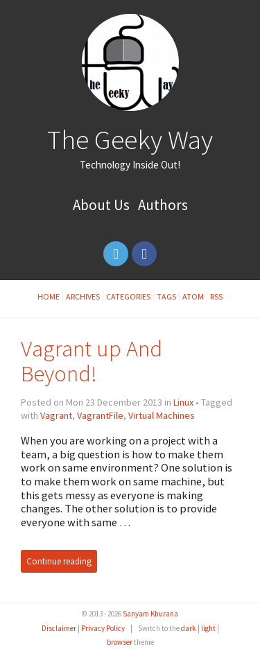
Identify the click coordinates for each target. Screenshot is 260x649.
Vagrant (56, 415)
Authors (163, 205)
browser (119, 642)
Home (48, 296)
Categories (128, 296)
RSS (216, 296)
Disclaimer (59, 628)
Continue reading (59, 561)
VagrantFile (100, 415)
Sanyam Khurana (150, 613)
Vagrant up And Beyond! (91, 361)
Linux (183, 402)
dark (188, 628)
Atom (193, 296)
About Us (101, 205)
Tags (166, 296)
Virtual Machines (161, 415)
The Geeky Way (130, 139)
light (208, 628)
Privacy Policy (103, 628)
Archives (83, 296)
